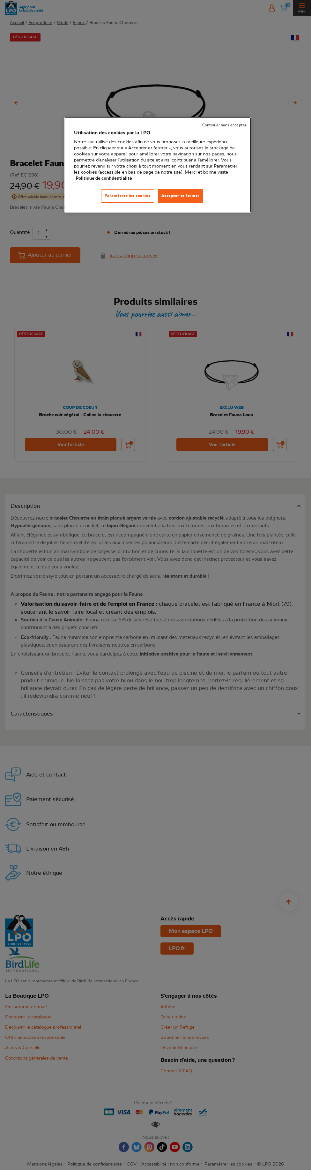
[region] (157, 165)
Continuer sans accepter (224, 125)
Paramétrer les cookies (128, 195)
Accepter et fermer (180, 195)
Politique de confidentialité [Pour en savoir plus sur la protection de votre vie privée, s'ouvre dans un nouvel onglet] (104, 178)
